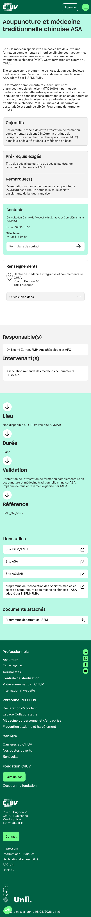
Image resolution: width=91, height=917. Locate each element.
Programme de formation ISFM (46, 620)
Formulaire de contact (24, 246)
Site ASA (31, 561)
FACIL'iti (8, 864)
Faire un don (16, 777)
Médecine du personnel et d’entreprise (32, 720)
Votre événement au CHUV (23, 684)
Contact (11, 836)
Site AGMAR (33, 573)
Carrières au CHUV (17, 744)
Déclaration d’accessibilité (20, 859)
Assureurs (10, 660)
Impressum (10, 848)
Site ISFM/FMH (35, 549)
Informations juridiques (18, 854)
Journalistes (12, 672)
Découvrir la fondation (20, 785)
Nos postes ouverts (17, 750)
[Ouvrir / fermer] (45, 296)
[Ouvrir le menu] (85, 7)
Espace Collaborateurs (20, 714)
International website (19, 690)
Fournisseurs (12, 666)
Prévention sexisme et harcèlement (29, 726)
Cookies (8, 870)
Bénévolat (10, 756)
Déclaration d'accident (20, 708)
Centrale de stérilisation (21, 678)
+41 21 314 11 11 (13, 823)
